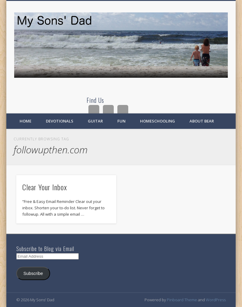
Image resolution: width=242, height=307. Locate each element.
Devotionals (59, 121)
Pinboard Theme (182, 299)
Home (25, 121)
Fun (121, 121)
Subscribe (33, 273)
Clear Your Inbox (44, 186)
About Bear (201, 121)
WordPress (216, 299)
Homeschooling (157, 121)
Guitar (95, 121)
